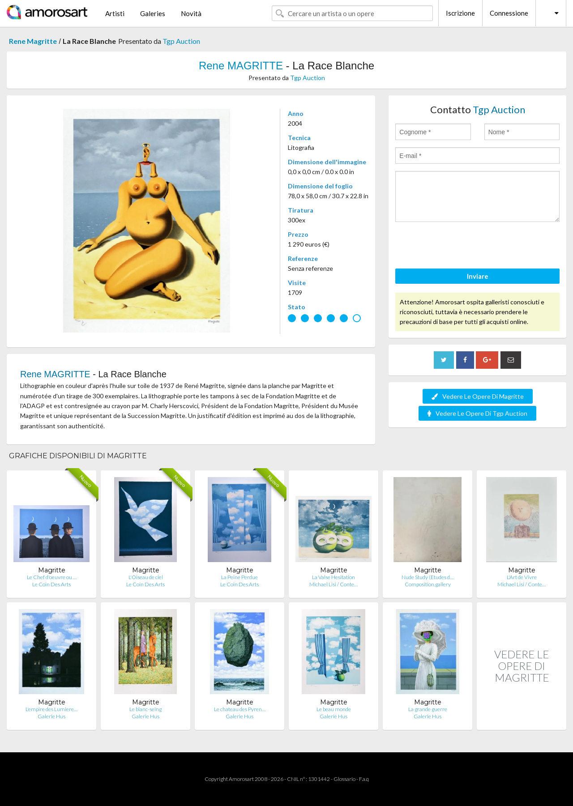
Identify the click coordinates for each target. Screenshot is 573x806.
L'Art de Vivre (522, 577)
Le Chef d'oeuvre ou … (52, 577)
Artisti (114, 13)
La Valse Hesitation (333, 577)
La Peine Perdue (239, 577)
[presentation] (463, 246)
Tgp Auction (181, 41)
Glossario (344, 779)
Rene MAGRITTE (241, 66)
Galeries (152, 13)
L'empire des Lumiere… (51, 709)
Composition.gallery (428, 584)
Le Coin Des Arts (51, 584)
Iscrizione (460, 13)
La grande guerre (427, 709)
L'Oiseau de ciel (145, 577)
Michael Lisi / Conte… (333, 584)
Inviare (477, 276)
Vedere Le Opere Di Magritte (478, 396)
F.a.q (364, 779)
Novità (191, 13)
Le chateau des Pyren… (239, 709)
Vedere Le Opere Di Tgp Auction (477, 413)
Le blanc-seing (145, 709)
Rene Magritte (33, 41)
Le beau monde (333, 709)
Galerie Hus (51, 716)
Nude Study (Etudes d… (427, 577)
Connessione (509, 13)
